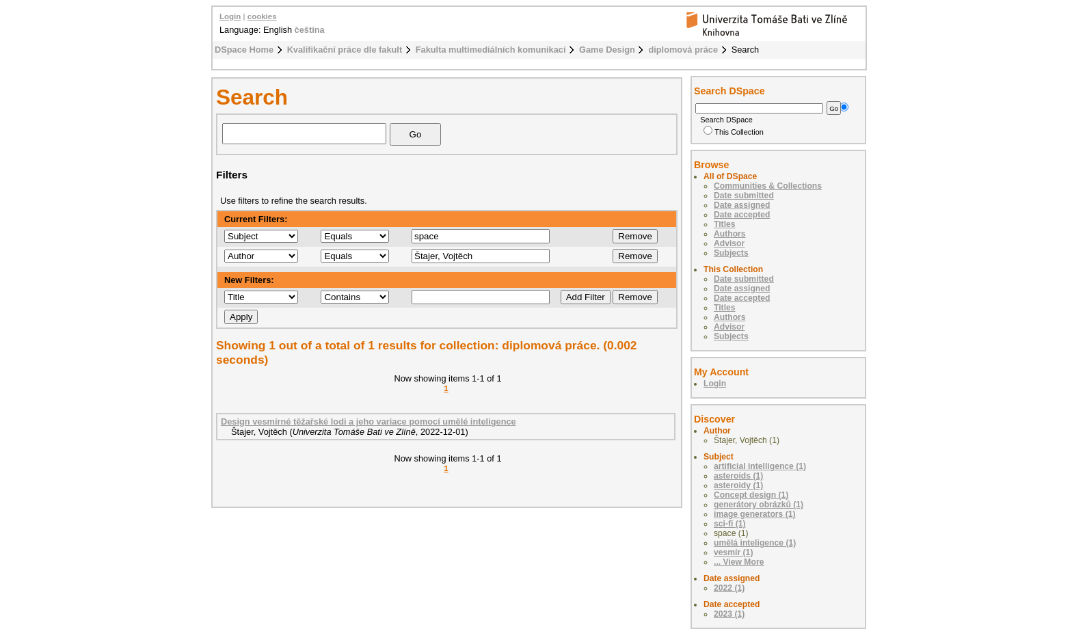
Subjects (731, 253)
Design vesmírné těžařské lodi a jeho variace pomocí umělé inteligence (368, 421)
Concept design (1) (751, 495)
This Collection (734, 132)
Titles (725, 224)
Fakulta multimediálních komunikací (491, 49)
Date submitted (744, 195)
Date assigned (742, 205)
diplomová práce (683, 49)
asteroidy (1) (738, 485)
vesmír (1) (733, 552)
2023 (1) (729, 614)
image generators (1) (755, 514)
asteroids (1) (738, 476)
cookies (262, 16)
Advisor (729, 243)
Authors (730, 234)
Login (230, 16)
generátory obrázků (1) (758, 504)
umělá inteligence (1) (755, 543)
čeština (310, 30)
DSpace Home (244, 49)
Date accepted (742, 214)
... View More (739, 562)
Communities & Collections (768, 186)
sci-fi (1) (730, 523)
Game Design (607, 49)
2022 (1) (729, 588)
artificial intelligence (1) (760, 466)
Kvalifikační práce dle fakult (345, 49)
